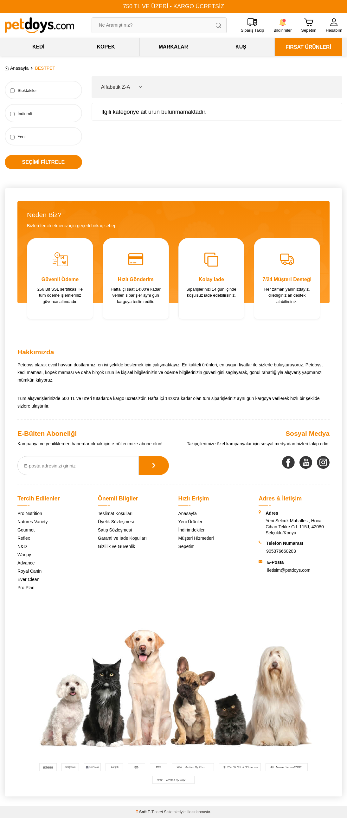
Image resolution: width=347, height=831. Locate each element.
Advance (26, 562)
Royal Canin (29, 571)
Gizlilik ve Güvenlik (116, 546)
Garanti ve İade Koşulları (122, 538)
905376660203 (281, 551)
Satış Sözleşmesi (115, 529)
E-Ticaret (155, 812)
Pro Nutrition (29, 513)
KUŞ (240, 46)
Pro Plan (26, 587)
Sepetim (186, 546)
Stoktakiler (23, 90)
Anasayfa (17, 68)
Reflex (23, 538)
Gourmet (26, 529)
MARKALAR (173, 46)
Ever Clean (28, 579)
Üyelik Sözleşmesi (116, 521)
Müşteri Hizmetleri (196, 538)
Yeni (17, 136)
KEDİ (38, 46)
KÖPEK (106, 46)
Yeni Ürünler (190, 521)
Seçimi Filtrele (43, 162)
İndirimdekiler (191, 529)
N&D (22, 546)
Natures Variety (32, 521)
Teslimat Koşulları (115, 513)
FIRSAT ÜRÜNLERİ (308, 47)
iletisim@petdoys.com (288, 570)
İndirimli (21, 113)
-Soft (142, 812)
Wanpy (24, 554)
